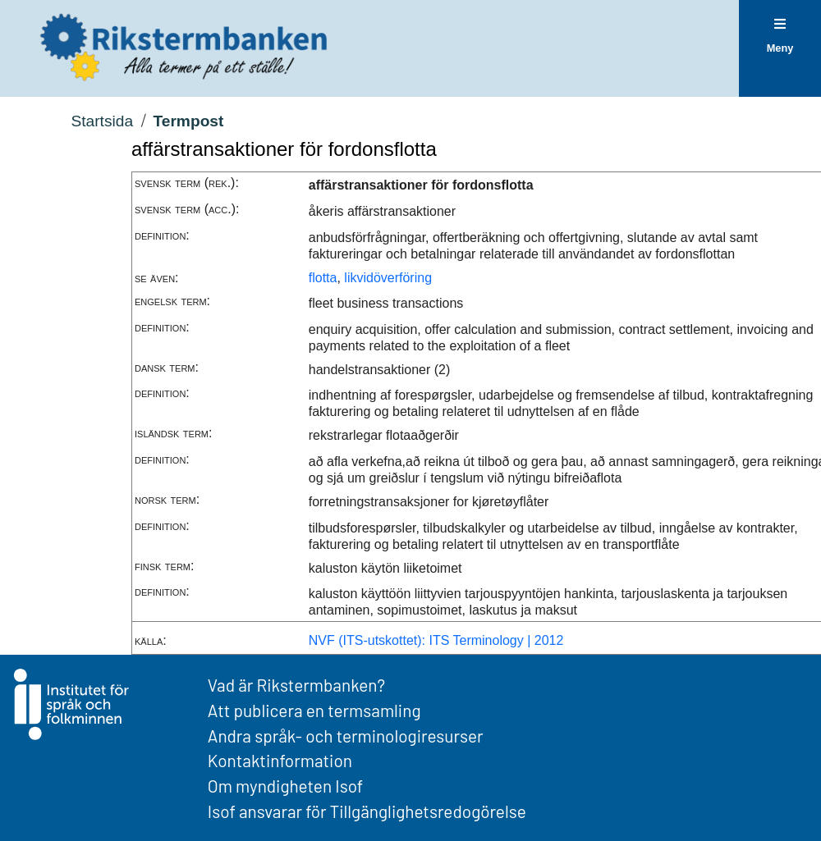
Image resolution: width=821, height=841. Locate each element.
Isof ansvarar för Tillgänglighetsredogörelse (367, 811)
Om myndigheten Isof (285, 785)
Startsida (102, 121)
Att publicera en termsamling (314, 710)
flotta (323, 278)
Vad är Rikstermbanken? (296, 684)
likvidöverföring (388, 278)
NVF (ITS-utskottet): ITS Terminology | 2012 (436, 640)
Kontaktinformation (280, 760)
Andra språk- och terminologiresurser (346, 735)
